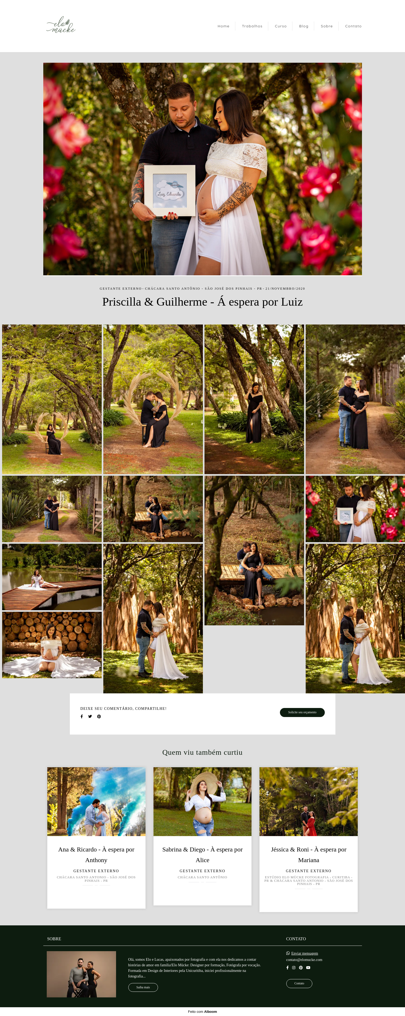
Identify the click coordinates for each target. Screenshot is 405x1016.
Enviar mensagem (304, 953)
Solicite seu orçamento (302, 712)
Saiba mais (143, 987)
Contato (353, 26)
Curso (281, 26)
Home (223, 26)
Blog (304, 26)
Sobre (327, 26)
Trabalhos (252, 26)
